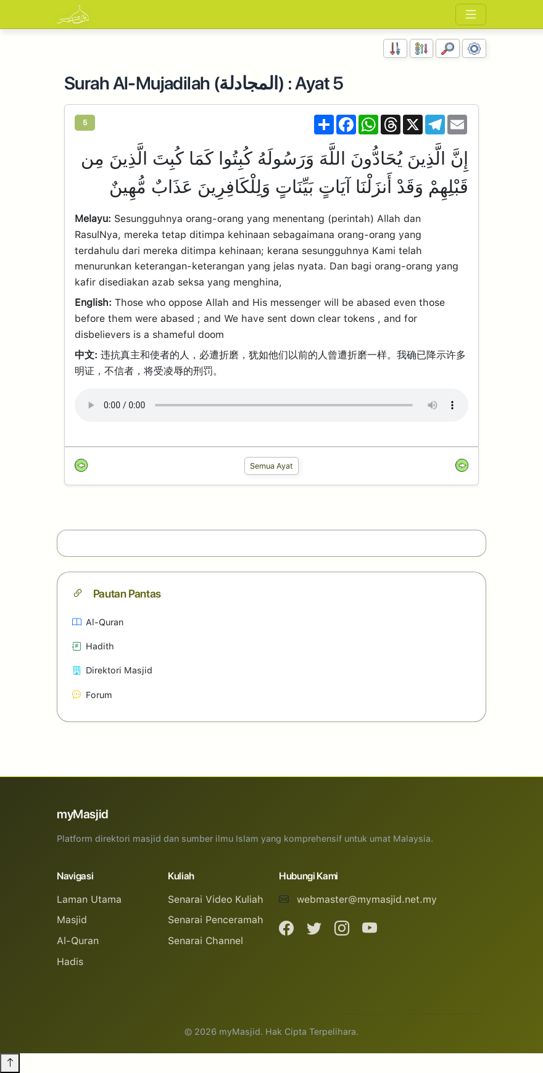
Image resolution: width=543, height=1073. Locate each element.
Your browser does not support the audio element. (271, 405)
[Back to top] (10, 1063)
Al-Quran (97, 622)
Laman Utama (89, 899)
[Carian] (448, 48)
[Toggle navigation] (470, 14)
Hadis (70, 962)
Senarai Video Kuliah (215, 899)
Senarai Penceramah (215, 920)
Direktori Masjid (112, 670)
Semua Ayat (271, 466)
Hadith (93, 646)
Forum (92, 694)
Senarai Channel (205, 941)
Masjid (72, 920)
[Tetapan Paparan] (474, 48)
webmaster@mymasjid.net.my (367, 899)
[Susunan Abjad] (422, 48)
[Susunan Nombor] (395, 48)
